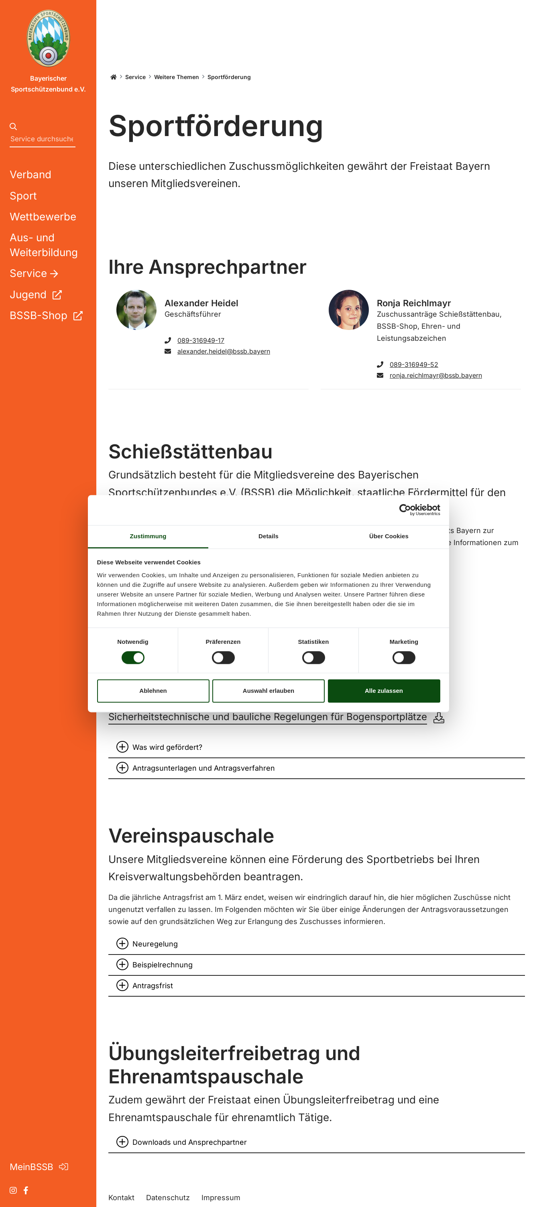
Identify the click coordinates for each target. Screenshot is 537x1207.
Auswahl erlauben (268, 691)
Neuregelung (155, 944)
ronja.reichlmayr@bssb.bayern (429, 375)
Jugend (35, 294)
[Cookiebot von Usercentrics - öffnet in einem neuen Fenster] (405, 510)
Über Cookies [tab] (389, 536)
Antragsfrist (152, 985)
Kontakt (121, 1197)
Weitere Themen (176, 76)
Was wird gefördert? (167, 747)
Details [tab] (268, 536)
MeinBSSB (39, 1166)
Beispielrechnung (162, 965)
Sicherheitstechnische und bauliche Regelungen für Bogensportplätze (267, 717)
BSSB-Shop (46, 315)
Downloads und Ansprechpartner (189, 1142)
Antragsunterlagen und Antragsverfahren (203, 768)
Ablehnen (153, 691)
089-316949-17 (194, 340)
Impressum (220, 1197)
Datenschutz (168, 1197)
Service (135, 76)
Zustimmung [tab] (148, 536)
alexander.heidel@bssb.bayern (217, 351)
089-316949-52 (407, 364)
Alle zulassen (384, 691)
